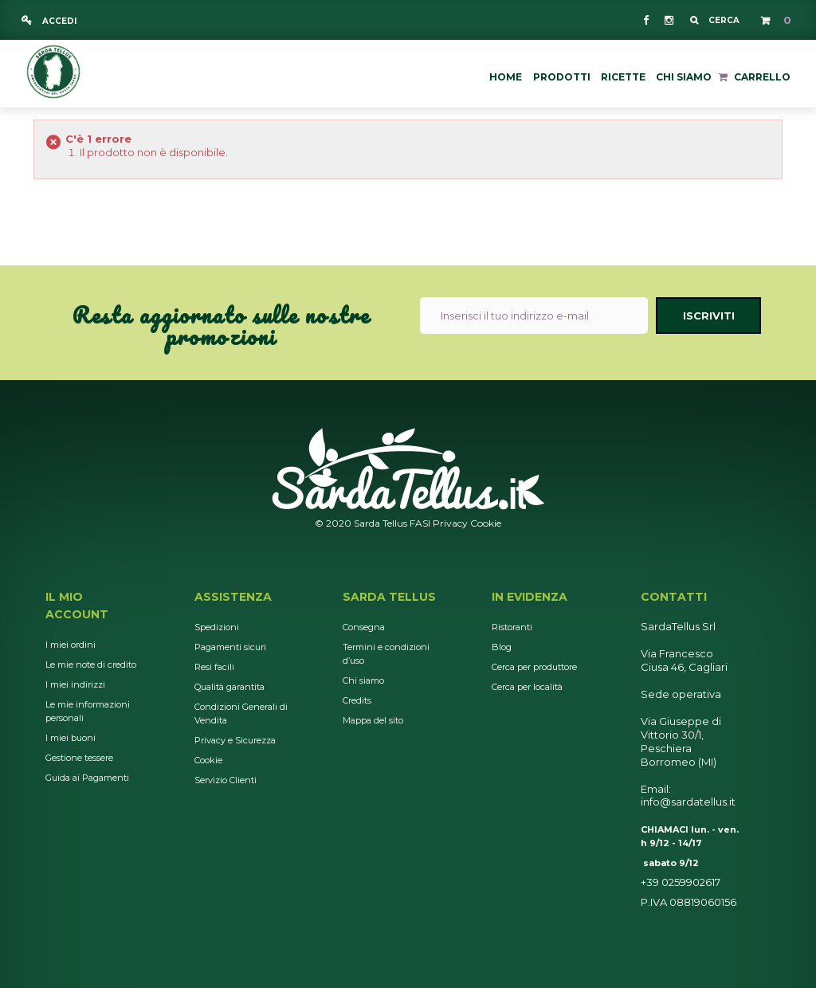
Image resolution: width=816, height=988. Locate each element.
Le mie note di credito (90, 664)
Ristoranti (512, 627)
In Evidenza (529, 597)
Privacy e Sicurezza (235, 740)
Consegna (364, 627)
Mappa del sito (373, 720)
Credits (357, 700)
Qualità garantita (229, 686)
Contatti (674, 597)
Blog (502, 647)
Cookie (485, 523)
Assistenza (233, 597)
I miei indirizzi (75, 684)
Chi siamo (363, 680)
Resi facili (214, 666)
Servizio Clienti (225, 780)
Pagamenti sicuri (230, 647)
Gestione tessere (79, 757)
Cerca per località (527, 686)
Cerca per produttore (534, 666)
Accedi (58, 21)
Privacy (450, 523)
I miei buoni (70, 737)
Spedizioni (216, 627)
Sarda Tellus (389, 597)
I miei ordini (70, 644)
